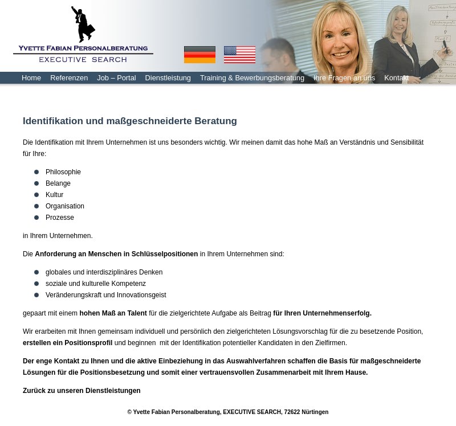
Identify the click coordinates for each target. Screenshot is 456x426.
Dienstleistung (168, 77)
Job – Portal (116, 77)
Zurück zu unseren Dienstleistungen (82, 391)
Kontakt (396, 77)
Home (31, 77)
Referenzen (69, 77)
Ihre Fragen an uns (344, 77)
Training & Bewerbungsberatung (252, 77)
